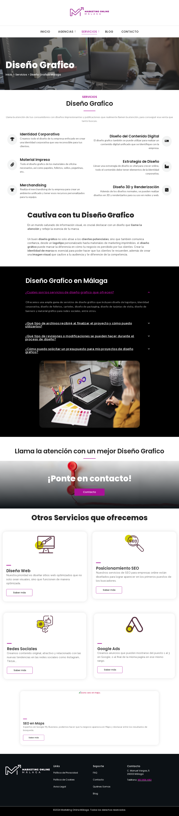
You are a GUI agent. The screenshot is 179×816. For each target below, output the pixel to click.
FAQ (95, 772)
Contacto (130, 32)
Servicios (90, 32)
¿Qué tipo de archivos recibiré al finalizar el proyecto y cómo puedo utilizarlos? (78, 324)
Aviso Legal (59, 786)
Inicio (45, 32)
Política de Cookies (64, 779)
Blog (109, 32)
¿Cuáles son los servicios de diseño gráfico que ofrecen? (69, 292)
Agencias (67, 32)
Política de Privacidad (65, 772)
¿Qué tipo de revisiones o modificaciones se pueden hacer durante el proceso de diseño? (79, 337)
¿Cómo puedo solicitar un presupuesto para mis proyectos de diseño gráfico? (79, 350)
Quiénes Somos (101, 786)
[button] (88, 292)
